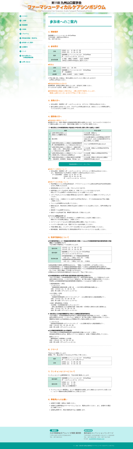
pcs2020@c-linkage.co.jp (96, 439)
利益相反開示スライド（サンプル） (80, 164)
